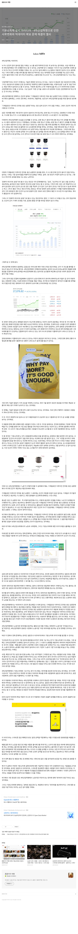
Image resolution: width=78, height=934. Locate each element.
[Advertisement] (39, 805)
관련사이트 (4, 924)
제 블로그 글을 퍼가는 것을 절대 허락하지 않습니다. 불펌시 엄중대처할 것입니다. (26, 910)
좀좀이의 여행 (6, 2)
